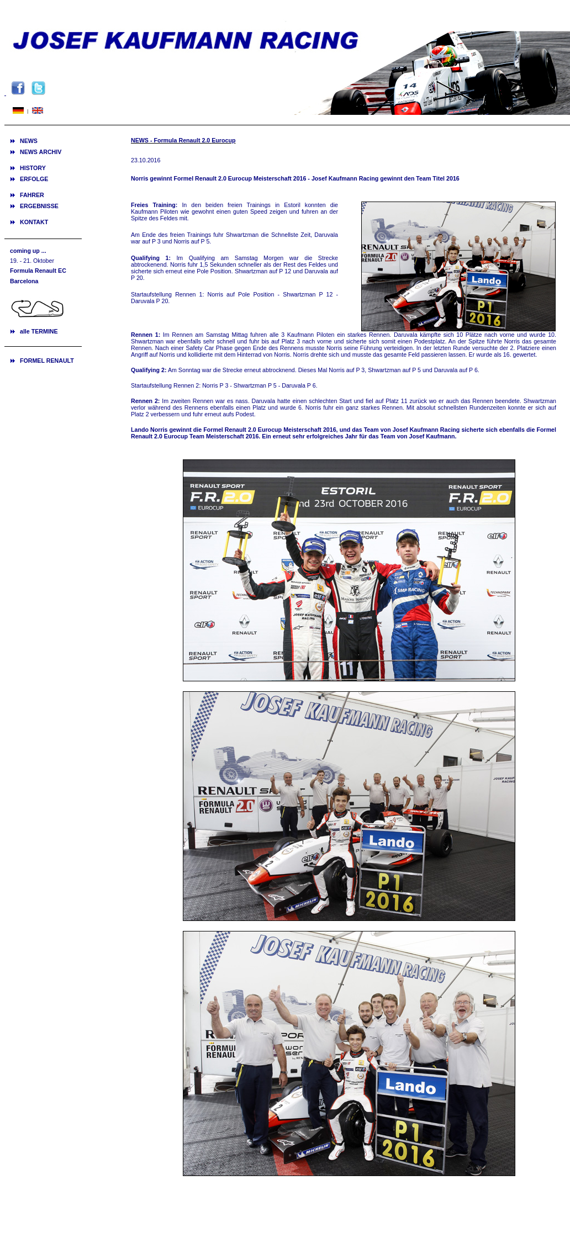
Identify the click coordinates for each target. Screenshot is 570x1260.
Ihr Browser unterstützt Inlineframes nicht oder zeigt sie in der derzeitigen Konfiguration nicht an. (43, 301)
